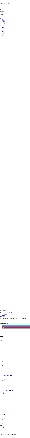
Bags (3, 32)
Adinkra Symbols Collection (6, 24)
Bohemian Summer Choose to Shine (15, 312)
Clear (6, 310)
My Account (3, 35)
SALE (2, 34)
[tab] (16, 314)
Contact (3, 431)
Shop (2, 426)
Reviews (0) (3, 315)
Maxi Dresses (9, 312)
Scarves (4, 33)
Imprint (3, 423)
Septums (4, 23)
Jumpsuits (3, 27)
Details (2, 365)
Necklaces (4, 22)
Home (2, 19)
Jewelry (3, 20)
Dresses (3, 25)
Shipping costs (4, 379)
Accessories (3, 31)
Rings (4, 21)
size (0, 310)
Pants (2, 29)
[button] (3, 325)
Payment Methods (4, 428)
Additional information (4, 314)
